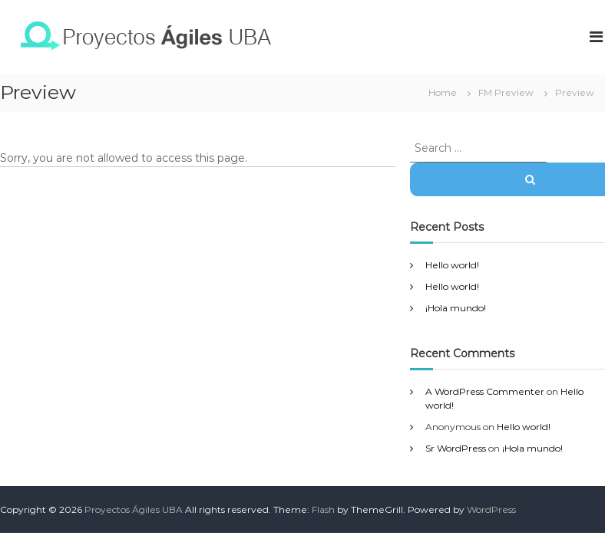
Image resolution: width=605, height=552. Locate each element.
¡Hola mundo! (455, 308)
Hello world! (452, 265)
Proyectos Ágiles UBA (133, 509)
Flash (323, 509)
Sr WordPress (455, 448)
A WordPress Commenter (484, 391)
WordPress (491, 509)
